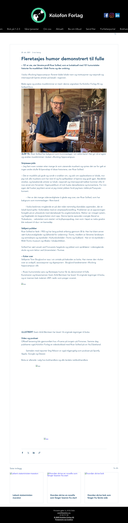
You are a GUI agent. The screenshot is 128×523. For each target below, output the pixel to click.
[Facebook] (106, 15)
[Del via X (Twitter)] (28, 453)
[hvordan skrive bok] (101, 481)
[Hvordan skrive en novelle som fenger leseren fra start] (64, 481)
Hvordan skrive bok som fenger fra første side (99, 496)
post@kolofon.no (63, 513)
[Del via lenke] (39, 453)
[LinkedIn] (117, 15)
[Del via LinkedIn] (34, 453)
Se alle (115, 468)
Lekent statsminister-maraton (23, 496)
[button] (115, 34)
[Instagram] (112, 15)
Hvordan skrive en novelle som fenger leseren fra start (63, 496)
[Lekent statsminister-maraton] (26, 481)
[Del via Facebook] (22, 453)
